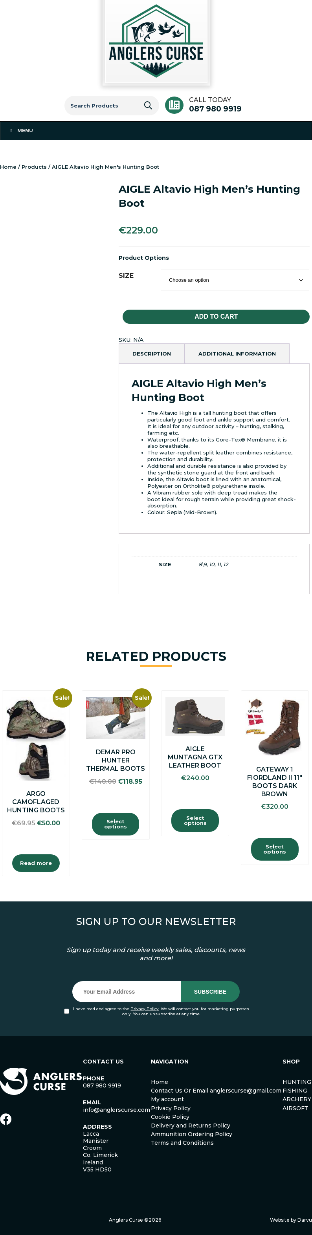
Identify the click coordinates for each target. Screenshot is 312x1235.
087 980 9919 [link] (102, 1085)
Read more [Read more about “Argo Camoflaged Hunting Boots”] (36, 863)
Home (8, 167)
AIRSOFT (295, 1108)
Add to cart (216, 316)
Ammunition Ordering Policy (191, 1134)
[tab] (152, 353)
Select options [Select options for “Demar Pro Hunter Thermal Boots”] (115, 824)
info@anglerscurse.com (116, 1109)
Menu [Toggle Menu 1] (20, 130)
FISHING (295, 1090)
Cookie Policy (170, 1116)
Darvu (304, 1220)
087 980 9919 (215, 108)
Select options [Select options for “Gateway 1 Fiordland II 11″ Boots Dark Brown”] (274, 849)
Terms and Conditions (182, 1142)
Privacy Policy (144, 1008)
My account (167, 1099)
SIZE (126, 275)
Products (34, 167)
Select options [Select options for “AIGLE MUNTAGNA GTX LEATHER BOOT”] (195, 820)
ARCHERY (297, 1099)
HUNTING (297, 1081)
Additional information (237, 353)
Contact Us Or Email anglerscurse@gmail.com (216, 1090)
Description (151, 353)
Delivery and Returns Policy (190, 1125)
